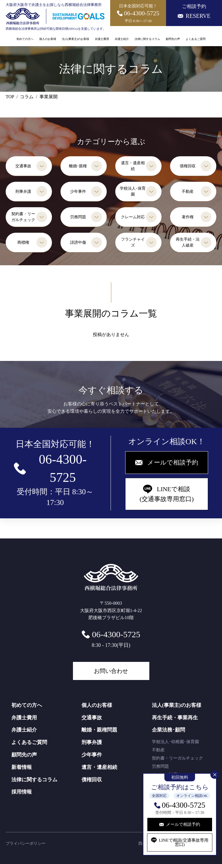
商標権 (23, 242)
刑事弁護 (23, 191)
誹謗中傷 (78, 242)
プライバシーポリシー (25, 843)
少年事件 (78, 191)
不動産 (188, 191)
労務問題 (78, 217)
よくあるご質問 (196, 39)
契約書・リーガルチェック (23, 217)
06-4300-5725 (183, 805)
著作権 (188, 217)
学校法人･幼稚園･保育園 (175, 741)
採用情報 (21, 792)
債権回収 (188, 166)
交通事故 (23, 166)
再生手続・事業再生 (175, 717)
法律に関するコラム (147, 39)
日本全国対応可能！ (138, 13)
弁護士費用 (102, 39)
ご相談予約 (194, 11)
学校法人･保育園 (133, 191)
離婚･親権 (78, 166)
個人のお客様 (47, 39)
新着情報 (21, 767)
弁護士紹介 (122, 39)
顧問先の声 (173, 39)
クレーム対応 (133, 217)
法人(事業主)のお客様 (75, 39)
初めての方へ (24, 39)
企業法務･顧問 (168, 730)
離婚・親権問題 (99, 730)
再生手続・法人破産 (188, 242)
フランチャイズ (133, 242)
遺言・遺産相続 (133, 166)
